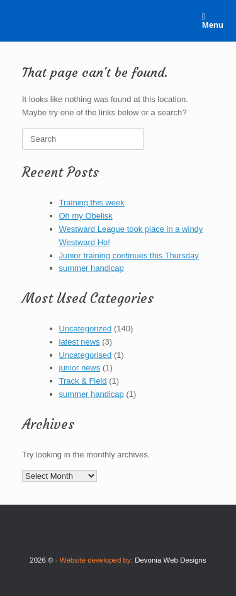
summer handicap (91, 268)
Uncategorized (85, 328)
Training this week (92, 202)
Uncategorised (85, 355)
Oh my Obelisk (86, 216)
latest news (79, 342)
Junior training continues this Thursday (129, 255)
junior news (80, 367)
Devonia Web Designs (170, 560)
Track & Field (83, 381)
